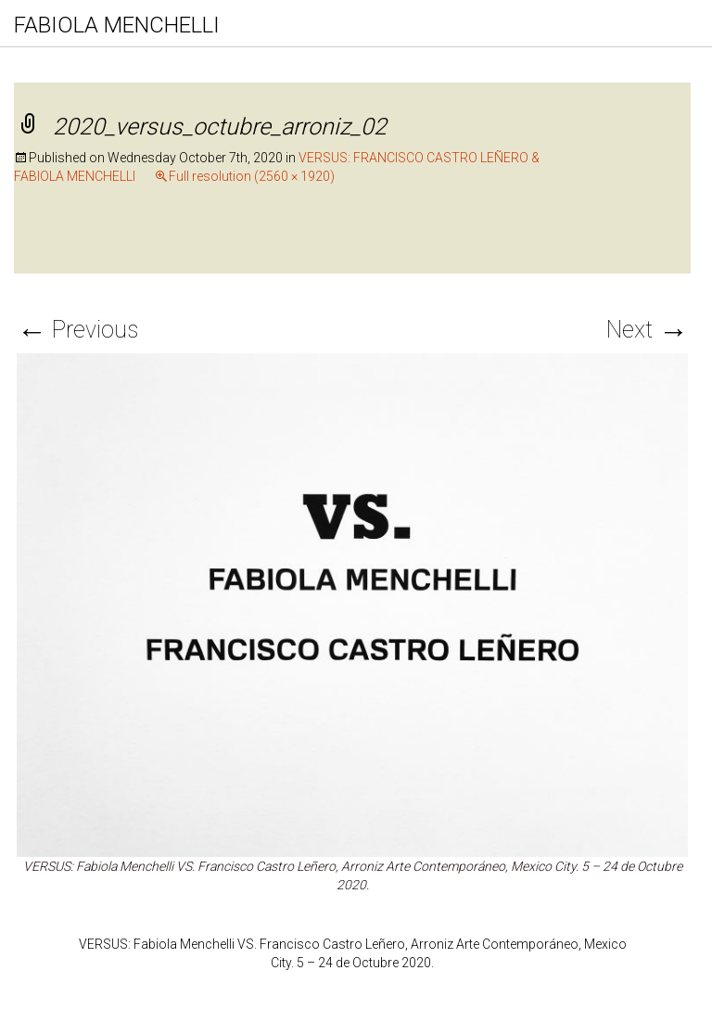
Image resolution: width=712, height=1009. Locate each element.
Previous (77, 329)
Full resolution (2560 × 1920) (252, 176)
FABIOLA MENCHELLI (117, 25)
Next (647, 329)
